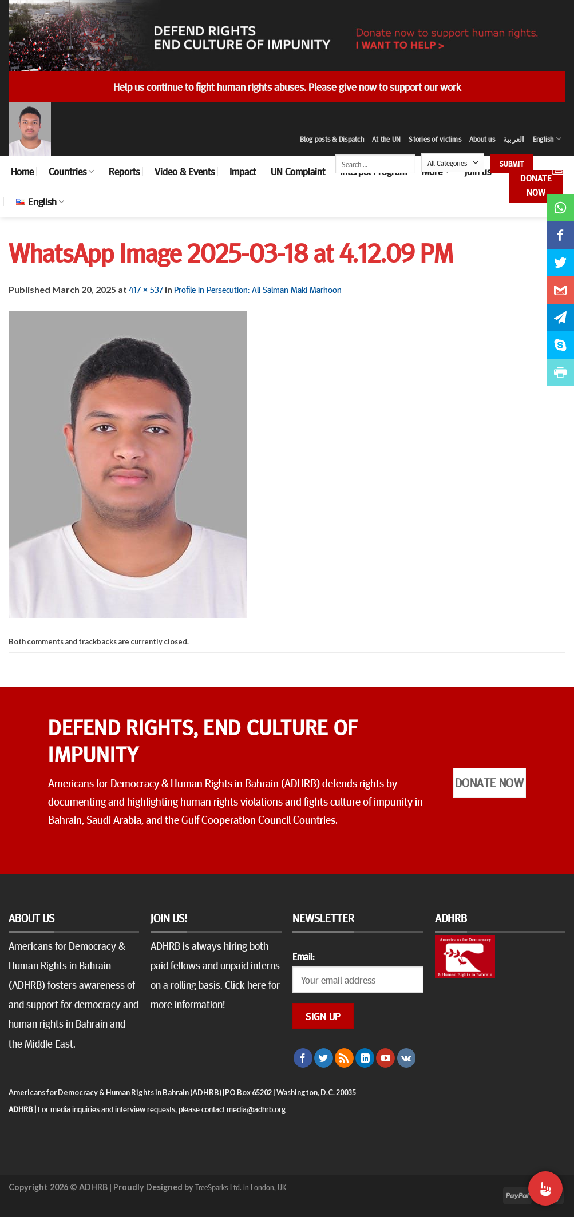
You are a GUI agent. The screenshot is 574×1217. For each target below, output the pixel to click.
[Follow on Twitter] (323, 1058)
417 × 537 (146, 289)
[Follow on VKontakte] (406, 1058)
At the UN (386, 139)
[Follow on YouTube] (385, 1058)
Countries (71, 171)
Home (22, 171)
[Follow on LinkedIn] (364, 1058)
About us (482, 139)
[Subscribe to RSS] (344, 1058)
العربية (514, 139)
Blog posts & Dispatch (332, 139)
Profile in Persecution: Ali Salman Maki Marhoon (258, 289)
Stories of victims (435, 139)
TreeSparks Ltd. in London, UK (240, 1186)
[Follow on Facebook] (303, 1058)
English (547, 138)
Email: (303, 956)
